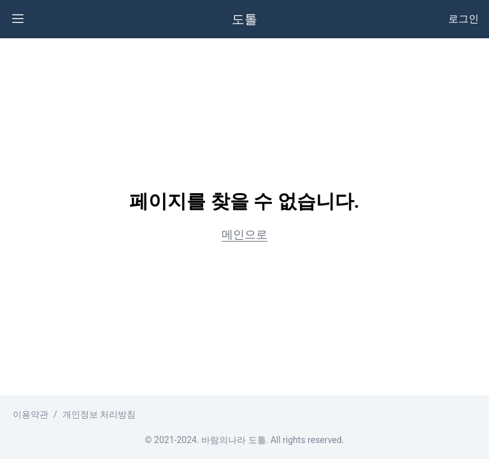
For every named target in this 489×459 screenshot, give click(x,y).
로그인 (463, 19)
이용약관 (30, 414)
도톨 (244, 19)
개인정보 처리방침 (99, 414)
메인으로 (244, 234)
